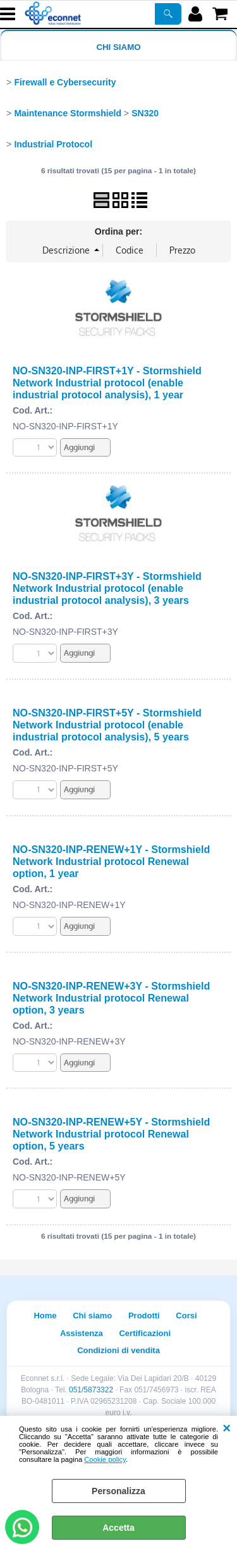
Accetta (118, 1528)
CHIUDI (226, 1428)
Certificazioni (145, 1333)
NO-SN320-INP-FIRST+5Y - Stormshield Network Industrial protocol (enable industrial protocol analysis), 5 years (107, 724)
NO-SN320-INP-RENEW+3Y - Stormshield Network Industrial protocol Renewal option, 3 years (111, 997)
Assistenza (81, 1333)
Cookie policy (105, 1459)
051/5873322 (91, 1389)
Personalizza (118, 1491)
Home (44, 1315)
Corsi (186, 1315)
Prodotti (144, 1315)
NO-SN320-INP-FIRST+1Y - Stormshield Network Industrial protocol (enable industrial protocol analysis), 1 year (107, 382)
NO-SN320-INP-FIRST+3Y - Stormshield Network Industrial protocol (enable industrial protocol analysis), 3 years (107, 588)
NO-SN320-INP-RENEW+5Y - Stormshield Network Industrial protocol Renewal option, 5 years (111, 1133)
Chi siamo (118, 47)
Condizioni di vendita (118, 1350)
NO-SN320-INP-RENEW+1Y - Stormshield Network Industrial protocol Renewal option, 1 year (111, 861)
